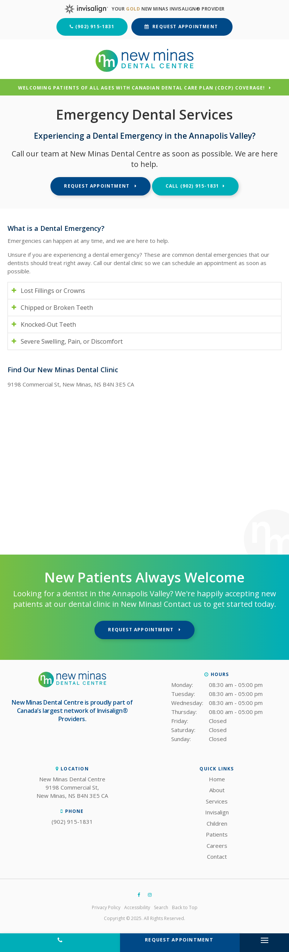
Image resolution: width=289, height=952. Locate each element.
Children (217, 823)
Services (217, 801)
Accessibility (137, 907)
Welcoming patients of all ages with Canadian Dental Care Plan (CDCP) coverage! (141, 88)
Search (161, 907)
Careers (217, 845)
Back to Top (185, 907)
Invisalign (217, 812)
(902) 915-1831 (94, 26)
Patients (217, 834)
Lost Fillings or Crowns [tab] (53, 291)
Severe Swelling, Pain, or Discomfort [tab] (72, 341)
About (217, 790)
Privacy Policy (106, 907)
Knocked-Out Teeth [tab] (48, 324)
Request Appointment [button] (185, 26)
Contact (217, 856)
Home (217, 779)
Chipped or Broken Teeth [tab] (57, 307)
